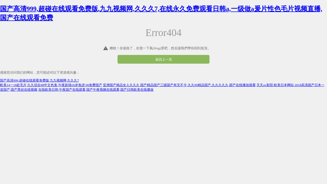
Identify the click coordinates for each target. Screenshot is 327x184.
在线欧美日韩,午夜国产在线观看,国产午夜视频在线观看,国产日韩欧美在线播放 (96, 89)
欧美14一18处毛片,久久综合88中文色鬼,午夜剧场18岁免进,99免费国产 (51, 85)
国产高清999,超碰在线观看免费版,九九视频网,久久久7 (39, 80)
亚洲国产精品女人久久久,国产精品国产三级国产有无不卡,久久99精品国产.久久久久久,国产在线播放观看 (179, 85)
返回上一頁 (163, 59)
